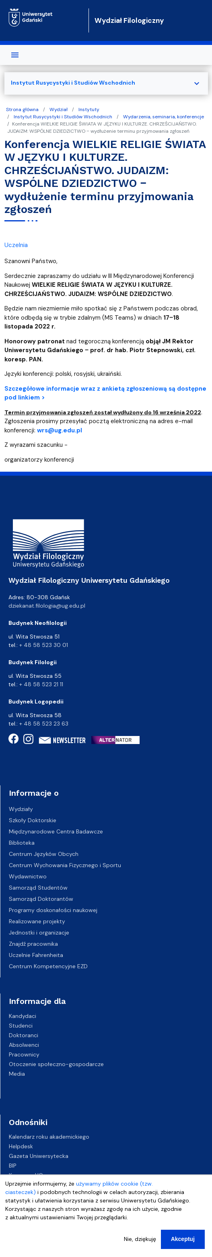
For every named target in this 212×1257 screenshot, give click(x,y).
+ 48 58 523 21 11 (41, 684)
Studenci (21, 1025)
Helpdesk (21, 1146)
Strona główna (22, 109)
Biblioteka (22, 842)
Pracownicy (24, 1054)
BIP (12, 1165)
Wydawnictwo (28, 876)
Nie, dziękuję (140, 1239)
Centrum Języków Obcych (43, 854)
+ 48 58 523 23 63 (43, 723)
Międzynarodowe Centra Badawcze (56, 831)
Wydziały (21, 809)
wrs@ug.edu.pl (59, 430)
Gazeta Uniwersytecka (38, 1156)
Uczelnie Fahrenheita (36, 955)
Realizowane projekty (37, 921)
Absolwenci (24, 1044)
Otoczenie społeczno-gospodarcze (56, 1063)
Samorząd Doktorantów (41, 898)
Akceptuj (183, 1240)
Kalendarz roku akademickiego (49, 1136)
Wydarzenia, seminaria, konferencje (163, 117)
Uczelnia (16, 245)
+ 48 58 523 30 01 (43, 645)
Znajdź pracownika (33, 943)
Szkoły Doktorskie (32, 820)
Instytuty (88, 109)
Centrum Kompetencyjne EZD (48, 966)
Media (17, 1073)
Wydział (58, 109)
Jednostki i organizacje (39, 932)
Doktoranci (23, 1034)
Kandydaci (22, 1015)
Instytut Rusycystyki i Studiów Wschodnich (63, 117)
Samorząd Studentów (38, 887)
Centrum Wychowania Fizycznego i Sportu (65, 865)
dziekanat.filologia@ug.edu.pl (46, 605)
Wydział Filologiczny (129, 20)
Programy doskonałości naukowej (53, 910)
